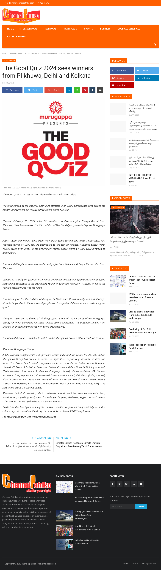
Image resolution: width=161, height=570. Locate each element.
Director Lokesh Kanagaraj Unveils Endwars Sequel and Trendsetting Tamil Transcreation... (79, 445)
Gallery (134, 563)
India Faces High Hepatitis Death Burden (142, 346)
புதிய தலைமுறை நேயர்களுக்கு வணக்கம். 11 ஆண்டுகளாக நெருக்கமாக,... (143, 125)
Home (10, 28)
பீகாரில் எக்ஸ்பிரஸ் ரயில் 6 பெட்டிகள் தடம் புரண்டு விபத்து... (142, 108)
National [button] (51, 28)
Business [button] (106, 28)
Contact (124, 563)
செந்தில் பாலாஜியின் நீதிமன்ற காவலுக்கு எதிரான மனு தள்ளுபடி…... (144, 143)
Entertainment (17, 36)
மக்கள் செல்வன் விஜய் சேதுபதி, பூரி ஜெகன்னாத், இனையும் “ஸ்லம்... (130, 239)
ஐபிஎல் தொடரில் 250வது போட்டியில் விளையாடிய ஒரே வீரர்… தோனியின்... (141, 160)
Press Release (16, 53)
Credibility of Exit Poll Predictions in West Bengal (142, 331)
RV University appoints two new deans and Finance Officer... (142, 297)
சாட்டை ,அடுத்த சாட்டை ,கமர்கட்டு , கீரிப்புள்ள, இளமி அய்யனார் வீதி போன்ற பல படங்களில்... (28, 446)
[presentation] (147, 210)
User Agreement (148, 563)
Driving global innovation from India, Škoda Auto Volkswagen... (142, 315)
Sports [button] (89, 28)
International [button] (29, 28)
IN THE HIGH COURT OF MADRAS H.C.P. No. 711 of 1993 (142, 178)
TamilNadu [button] (71, 28)
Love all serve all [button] (130, 28)
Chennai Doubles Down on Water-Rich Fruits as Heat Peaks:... (142, 279)
